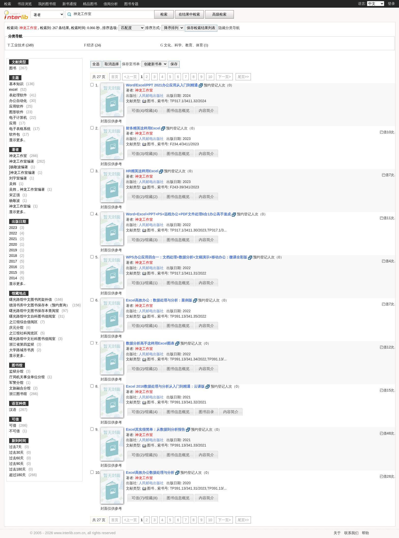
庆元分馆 (16, 327)
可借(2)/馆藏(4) (145, 412)
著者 (15, 150)
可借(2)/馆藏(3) (145, 240)
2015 (13, 272)
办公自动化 (18, 101)
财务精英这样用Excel (143, 128)
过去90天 (17, 464)
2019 (13, 250)
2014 (13, 278)
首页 (114, 77)
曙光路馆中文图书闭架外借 (31, 299)
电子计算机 (18, 117)
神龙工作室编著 (22, 161)
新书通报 (69, 4)
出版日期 (19, 221)
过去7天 (16, 447)
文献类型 (19, 62)
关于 (337, 533)
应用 (13, 123)
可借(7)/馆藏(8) (145, 498)
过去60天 (17, 458)
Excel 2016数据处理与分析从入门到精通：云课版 (166, 386)
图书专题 (131, 4)
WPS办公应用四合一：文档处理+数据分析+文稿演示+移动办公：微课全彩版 (187, 257)
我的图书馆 (47, 4)
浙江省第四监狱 (22, 344)
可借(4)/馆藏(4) (145, 110)
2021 (13, 239)
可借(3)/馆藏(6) (145, 153)
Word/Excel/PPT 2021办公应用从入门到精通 (162, 85)
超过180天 (18, 475)
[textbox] (111, 14)
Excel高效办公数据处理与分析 (150, 472)
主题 (15, 78)
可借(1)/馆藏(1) (145, 283)
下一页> (224, 77)
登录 (391, 4)
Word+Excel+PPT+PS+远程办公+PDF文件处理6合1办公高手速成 (179, 214)
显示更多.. (17, 140)
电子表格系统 (20, 129)
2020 (13, 244)
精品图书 (90, 4)
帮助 (365, 533)
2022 (13, 233)
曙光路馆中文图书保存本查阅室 (34, 311)
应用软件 (16, 106)
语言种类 (19, 403)
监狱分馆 (16, 371)
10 (210, 77)
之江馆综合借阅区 (24, 322)
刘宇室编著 (18, 178)
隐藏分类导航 (229, 28)
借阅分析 (111, 4)
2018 (13, 256)
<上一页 (130, 77)
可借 (15, 419)
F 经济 (89, 45)
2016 (13, 267)
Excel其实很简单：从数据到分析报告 (156, 429)
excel (14, 89)
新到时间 (19, 441)
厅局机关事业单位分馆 (27, 377)
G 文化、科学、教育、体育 (182, 45)
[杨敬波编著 (19, 167)
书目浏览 (25, 4)
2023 (13, 228)
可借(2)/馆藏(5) (145, 455)
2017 (13, 261)
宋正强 (15, 195)
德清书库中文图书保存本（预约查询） (40, 305)
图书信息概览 (178, 110)
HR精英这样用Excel (142, 171)
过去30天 (17, 452)
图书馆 (17, 365)
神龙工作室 (18, 156)
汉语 (13, 410)
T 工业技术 (17, 45)
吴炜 (13, 184)
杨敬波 (15, 201)
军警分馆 (16, 382)
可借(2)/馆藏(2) (145, 196)
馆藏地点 (19, 293)
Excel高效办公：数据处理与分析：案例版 (159, 300)
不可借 (18, 431)
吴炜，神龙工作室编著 (27, 189)
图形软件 (16, 112)
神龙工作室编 (20, 206)
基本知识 (16, 84)
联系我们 (351, 533)
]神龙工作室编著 (22, 172)
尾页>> (243, 77)
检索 (7, 4)
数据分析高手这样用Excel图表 (150, 343)
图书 (13, 68)
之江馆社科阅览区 (24, 333)
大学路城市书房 (22, 350)
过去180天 (18, 469)
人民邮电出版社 (152, 96)
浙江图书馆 (18, 394)
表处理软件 (18, 95)
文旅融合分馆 (20, 388)
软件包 (15, 134)
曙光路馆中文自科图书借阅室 (32, 316)
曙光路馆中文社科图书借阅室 (32, 339)
